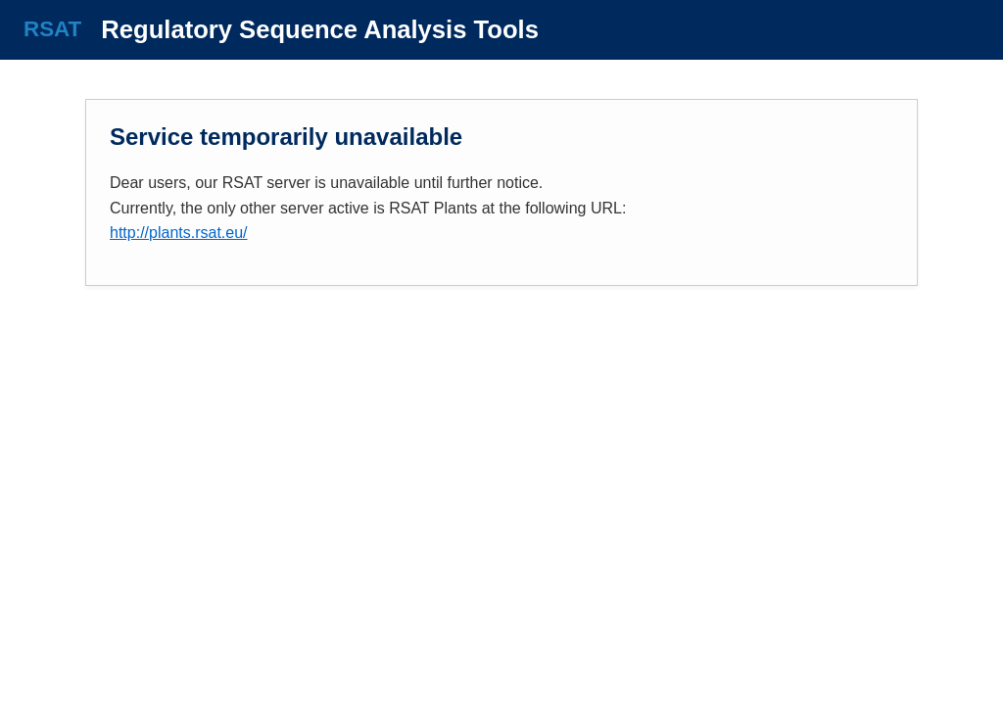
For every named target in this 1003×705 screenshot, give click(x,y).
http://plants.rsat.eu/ (179, 232)
